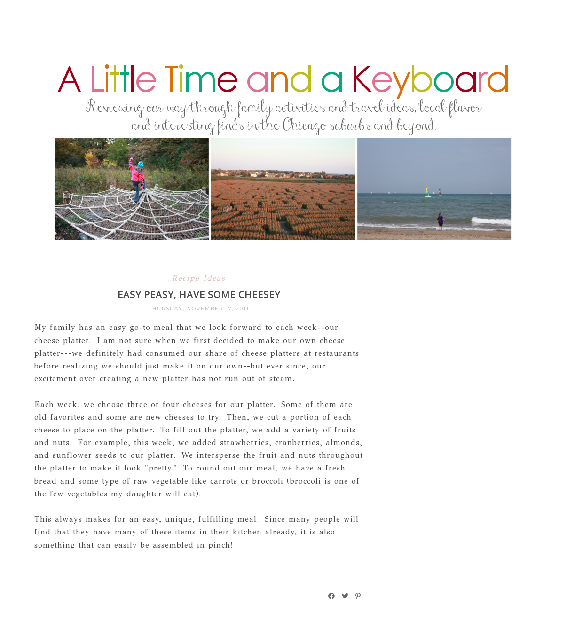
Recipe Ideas (199, 278)
